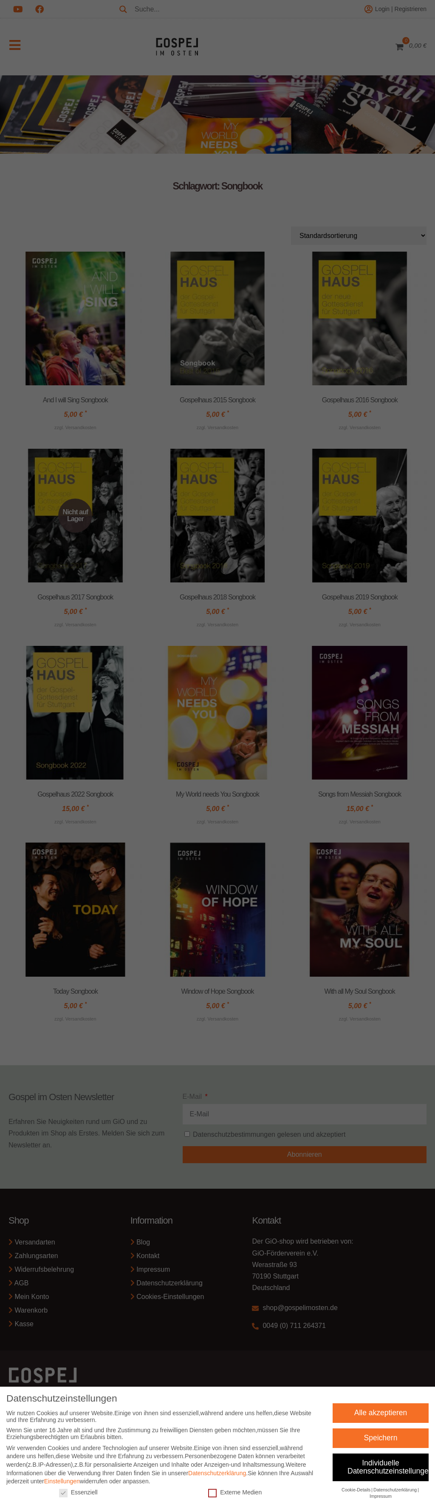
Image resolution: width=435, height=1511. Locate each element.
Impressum (381, 1500)
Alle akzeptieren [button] (380, 1417)
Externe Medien (235, 1497)
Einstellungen (62, 1486)
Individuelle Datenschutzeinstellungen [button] (388, 1471)
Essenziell (78, 1497)
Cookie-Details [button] (356, 1494)
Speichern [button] (381, 1442)
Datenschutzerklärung (217, 1477)
